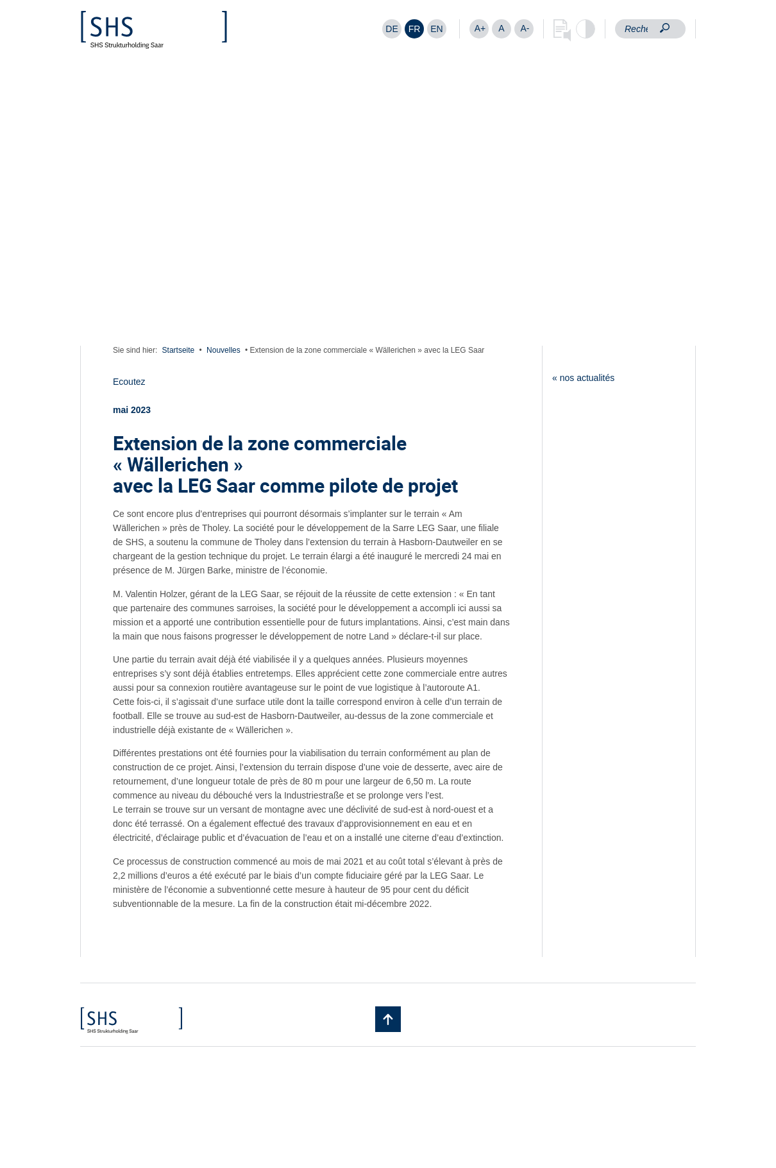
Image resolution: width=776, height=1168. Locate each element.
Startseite (178, 350)
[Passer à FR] (414, 28)
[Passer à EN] (436, 28)
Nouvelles (223, 350)
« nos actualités (583, 378)
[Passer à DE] (391, 28)
